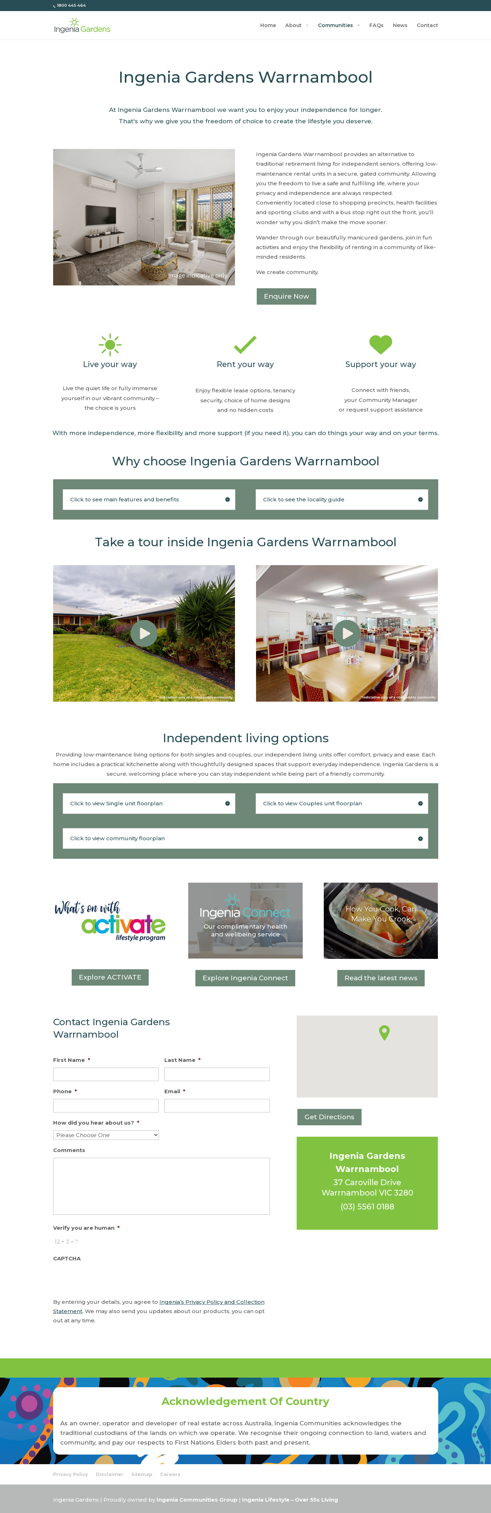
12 (165, 270)
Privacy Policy (70, 1474)
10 (153, 270)
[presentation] (107, 1280)
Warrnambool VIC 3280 (367, 1192)
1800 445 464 (71, 5)
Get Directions (329, 1117)
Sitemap (141, 1474)
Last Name (182, 1060)
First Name (71, 1060)
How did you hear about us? (96, 1123)
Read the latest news (381, 978)
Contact (427, 26)
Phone (65, 1091)
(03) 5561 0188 (367, 1206)
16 (189, 270)
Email (174, 1091)
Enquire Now (286, 296)
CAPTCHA (67, 1258)
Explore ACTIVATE (110, 977)
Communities (335, 26)
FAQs (376, 26)
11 (159, 270)
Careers (170, 1474)
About (293, 26)
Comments (69, 1150)
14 (177, 270)
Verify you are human (86, 1228)
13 (171, 270)
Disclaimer (109, 1474)
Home (268, 26)
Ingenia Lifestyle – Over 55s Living (290, 1500)
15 (183, 270)
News (400, 26)
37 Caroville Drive (367, 1182)
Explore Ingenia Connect (245, 978)
